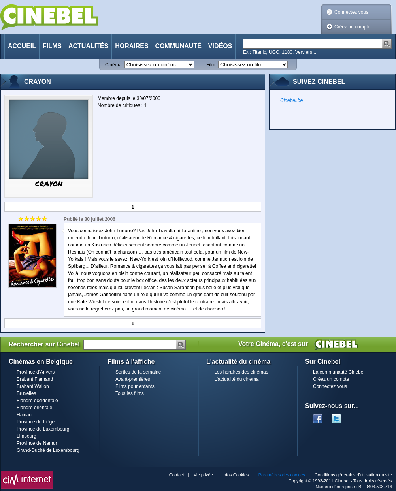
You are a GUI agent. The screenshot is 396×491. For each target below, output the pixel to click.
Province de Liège (36, 422)
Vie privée (203, 474)
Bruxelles (26, 393)
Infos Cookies (236, 474)
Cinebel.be (291, 100)
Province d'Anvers (36, 372)
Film (210, 65)
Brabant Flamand (35, 379)
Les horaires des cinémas (241, 372)
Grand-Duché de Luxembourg (48, 450)
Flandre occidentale (37, 400)
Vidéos (220, 46)
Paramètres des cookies (281, 474)
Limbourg (26, 436)
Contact (176, 474)
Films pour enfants (135, 386)
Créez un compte (352, 27)
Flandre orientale (34, 407)
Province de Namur (37, 443)
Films (52, 46)
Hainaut (25, 415)
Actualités (88, 46)
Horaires (131, 46)
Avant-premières (132, 379)
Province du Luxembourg (43, 429)
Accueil (22, 46)
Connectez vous (351, 12)
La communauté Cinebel (338, 372)
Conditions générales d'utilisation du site (353, 474)
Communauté (178, 46)
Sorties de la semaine (138, 372)
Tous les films (129, 393)
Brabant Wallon (33, 386)
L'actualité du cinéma (236, 379)
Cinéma (113, 65)
